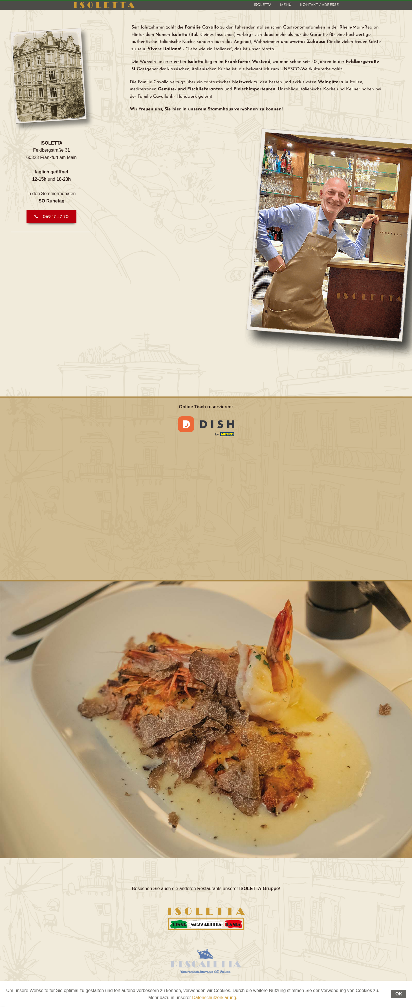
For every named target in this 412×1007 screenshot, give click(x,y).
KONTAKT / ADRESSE (319, 5)
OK (398, 993)
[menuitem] (263, 5)
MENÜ (286, 5)
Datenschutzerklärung (214, 997)
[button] (51, 216)
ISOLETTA (263, 5)
